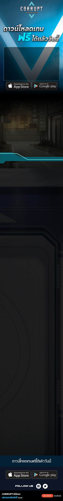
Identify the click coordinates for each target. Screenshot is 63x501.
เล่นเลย (47, 495)
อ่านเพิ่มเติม (57, 496)
